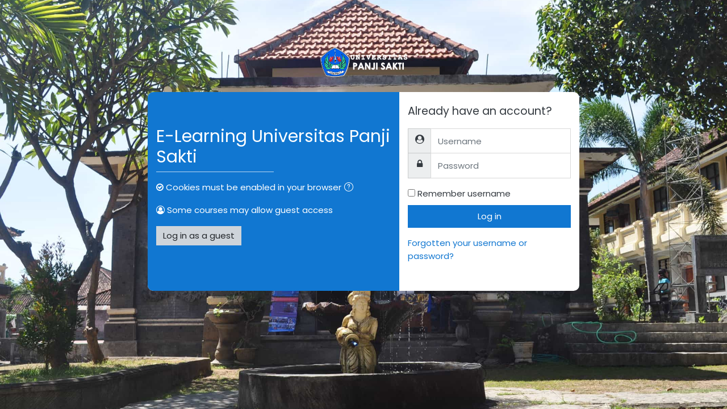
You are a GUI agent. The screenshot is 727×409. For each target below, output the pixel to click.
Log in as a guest (199, 235)
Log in (490, 216)
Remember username (464, 193)
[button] (351, 188)
